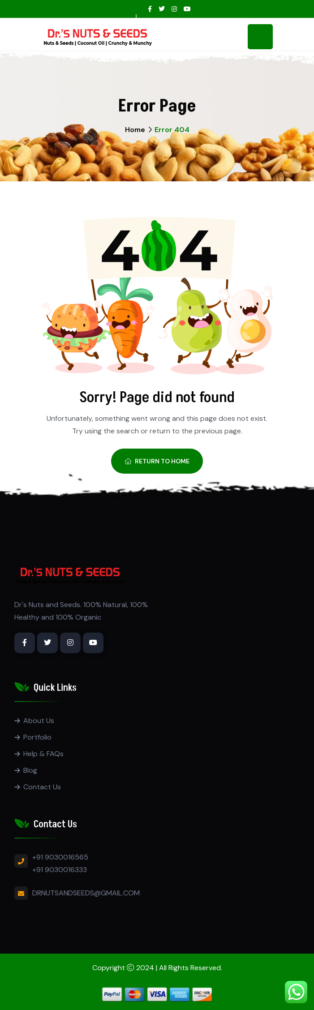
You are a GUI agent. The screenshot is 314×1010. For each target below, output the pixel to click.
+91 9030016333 (59, 869)
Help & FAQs (43, 753)
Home (135, 129)
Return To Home (157, 461)
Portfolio (37, 737)
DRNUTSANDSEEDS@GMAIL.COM (86, 893)
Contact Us (42, 787)
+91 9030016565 (60, 857)
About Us (38, 720)
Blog (30, 770)
